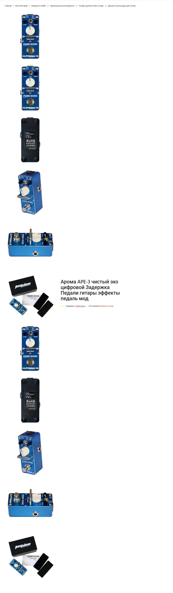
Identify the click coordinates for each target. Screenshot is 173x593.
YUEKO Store (80, 306)
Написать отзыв (106, 306)
